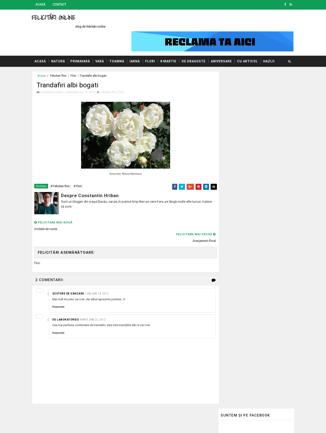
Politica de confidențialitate (237, 350)
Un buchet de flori (251, 255)
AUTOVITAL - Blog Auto (234, 322)
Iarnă (138, 44)
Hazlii (43, 55)
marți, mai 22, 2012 (96, 291)
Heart (243, 109)
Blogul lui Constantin (232, 309)
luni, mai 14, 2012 (100, 265)
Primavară (83, 44)
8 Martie (171, 44)
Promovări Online (230, 329)
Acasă (44, 4)
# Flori (81, 170)
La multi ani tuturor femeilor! (259, 237)
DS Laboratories (68, 291)
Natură (61, 44)
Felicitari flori (111, 76)
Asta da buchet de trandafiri (258, 219)
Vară (102, 44)
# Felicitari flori (63, 170)
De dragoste (197, 44)
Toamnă (119, 44)
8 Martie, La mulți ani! (234, 159)
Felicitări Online (56, 17)
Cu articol (250, 44)
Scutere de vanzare (71, 265)
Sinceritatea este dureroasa (258, 91)
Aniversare (224, 44)
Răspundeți (61, 279)
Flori (153, 44)
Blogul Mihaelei (228, 316)
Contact (62, 4)
